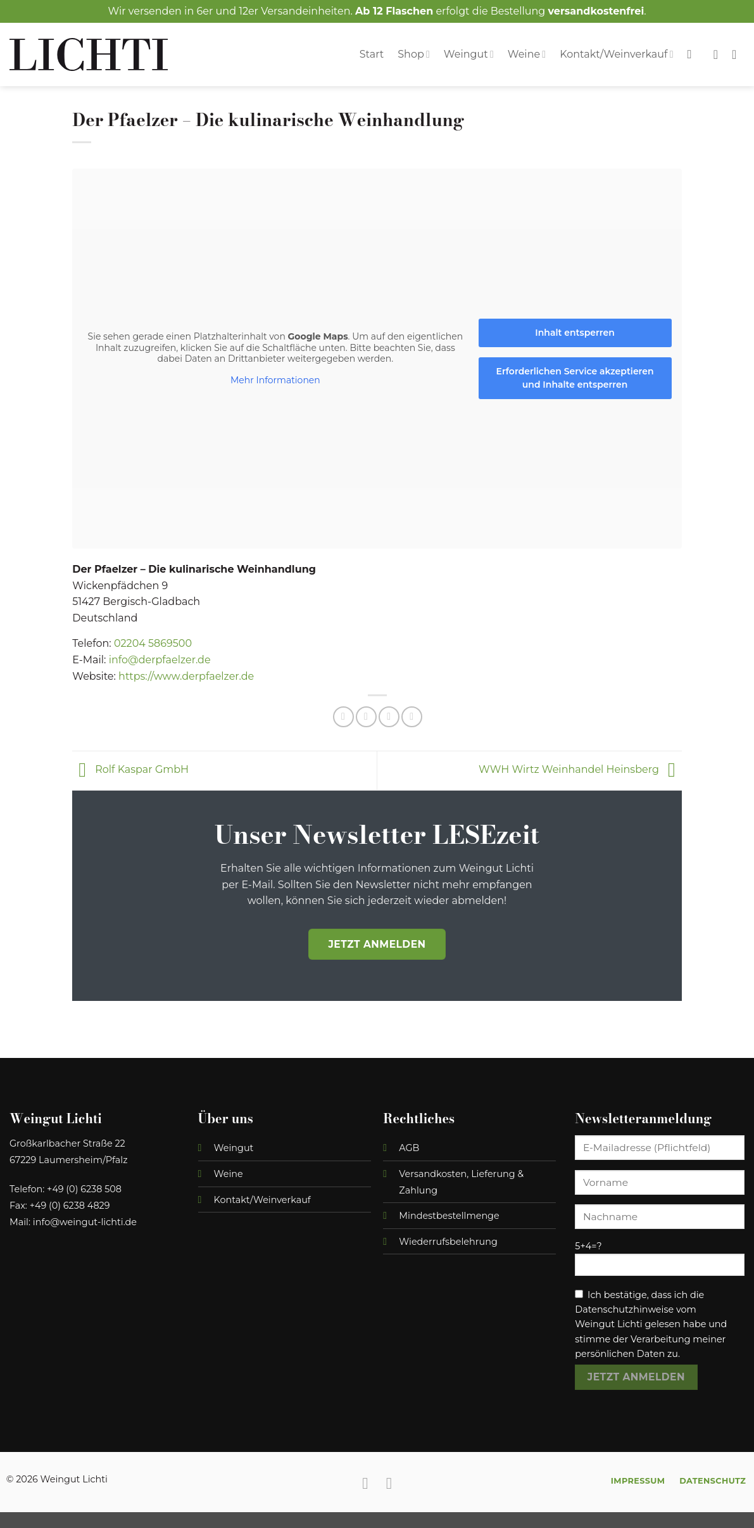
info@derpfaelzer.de (160, 660)
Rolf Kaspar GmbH (130, 770)
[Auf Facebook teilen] (343, 716)
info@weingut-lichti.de (85, 1222)
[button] (738, 54)
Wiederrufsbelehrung (448, 1241)
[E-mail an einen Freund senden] (389, 716)
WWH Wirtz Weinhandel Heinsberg (580, 770)
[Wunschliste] (715, 54)
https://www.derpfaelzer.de (186, 676)
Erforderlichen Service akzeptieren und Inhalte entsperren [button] (575, 377)
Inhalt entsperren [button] (575, 332)
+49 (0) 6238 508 (84, 1189)
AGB (409, 1148)
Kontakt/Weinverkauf (616, 54)
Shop (414, 54)
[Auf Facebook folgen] (365, 1483)
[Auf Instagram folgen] (389, 1483)
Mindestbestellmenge (449, 1215)
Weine (527, 54)
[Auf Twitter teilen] (366, 716)
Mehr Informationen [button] (275, 379)
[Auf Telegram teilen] (411, 716)
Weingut (469, 54)
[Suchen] (694, 54)
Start (372, 54)
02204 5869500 (153, 643)
